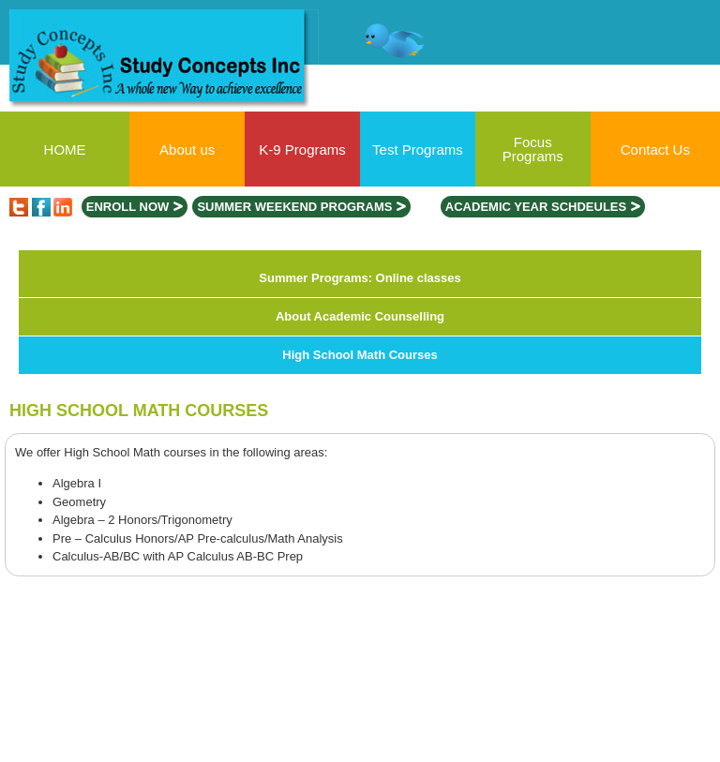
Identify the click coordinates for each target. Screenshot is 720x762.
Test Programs (417, 149)
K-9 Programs (302, 149)
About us (187, 149)
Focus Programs (532, 149)
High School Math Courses (359, 355)
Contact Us (655, 149)
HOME (65, 149)
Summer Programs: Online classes (359, 278)
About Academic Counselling (360, 316)
